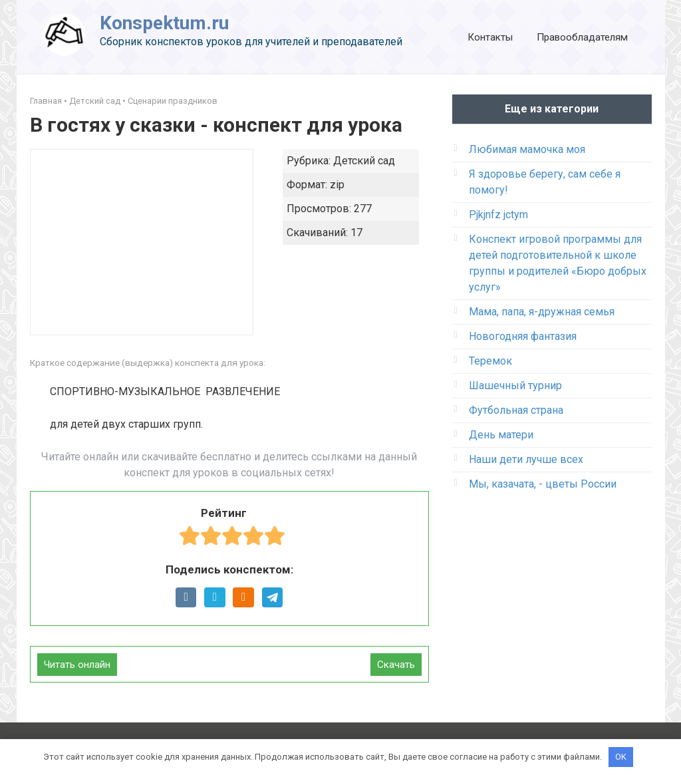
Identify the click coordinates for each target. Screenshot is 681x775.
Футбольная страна (516, 410)
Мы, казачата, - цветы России (542, 484)
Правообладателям (582, 37)
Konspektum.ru (164, 23)
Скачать (396, 665)
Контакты (490, 37)
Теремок (490, 361)
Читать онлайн (77, 665)
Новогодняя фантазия (523, 336)
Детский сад (94, 101)
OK (620, 757)
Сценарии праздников (172, 101)
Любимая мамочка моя (527, 149)
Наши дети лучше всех (526, 459)
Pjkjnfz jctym (498, 214)
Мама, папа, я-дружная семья (541, 311)
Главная (46, 101)
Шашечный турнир (515, 385)
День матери (501, 434)
